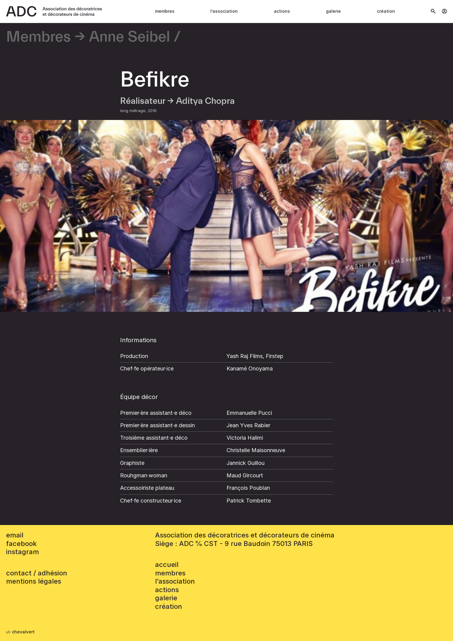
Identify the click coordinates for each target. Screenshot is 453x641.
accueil (166, 564)
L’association (224, 11)
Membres (165, 11)
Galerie (333, 11)
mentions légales (33, 581)
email (14, 535)
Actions (282, 11)
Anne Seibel (129, 37)
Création (386, 11)
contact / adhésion (36, 573)
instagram (22, 552)
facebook (21, 543)
